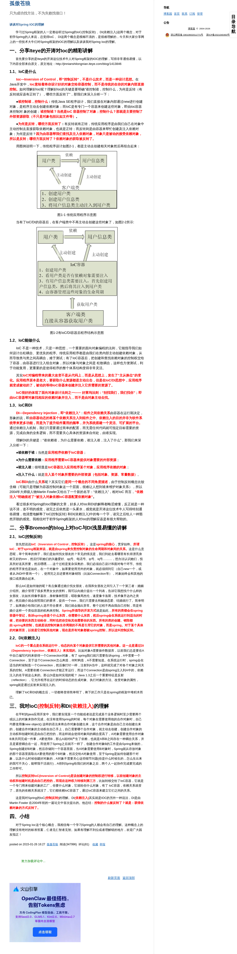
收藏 (95, 844)
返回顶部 (129, 878)
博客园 (168, 13)
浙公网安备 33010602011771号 (184, 34)
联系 (184, 13)
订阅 (192, 13)
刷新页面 (114, 878)
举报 (102, 844)
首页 (177, 13)
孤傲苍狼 (19, 3)
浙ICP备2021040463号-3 (219, 34)
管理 (200, 13)
